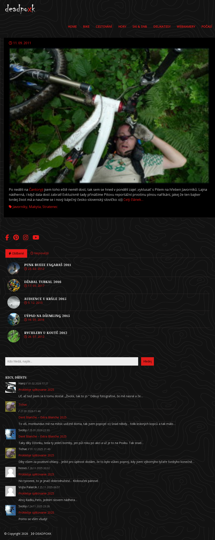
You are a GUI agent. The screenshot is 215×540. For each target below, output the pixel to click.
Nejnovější (39, 253)
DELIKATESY (161, 27)
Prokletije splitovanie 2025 (36, 390)
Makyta (35, 206)
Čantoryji (36, 189)
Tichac (22, 404)
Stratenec (50, 206)
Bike (86, 27)
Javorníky (20, 206)
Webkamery (186, 27)
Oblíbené (16, 253)
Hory (122, 27)
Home (72, 27)
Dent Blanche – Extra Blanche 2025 (42, 417)
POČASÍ (206, 27)
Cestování (104, 27)
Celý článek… (133, 199)
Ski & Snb (139, 27)
